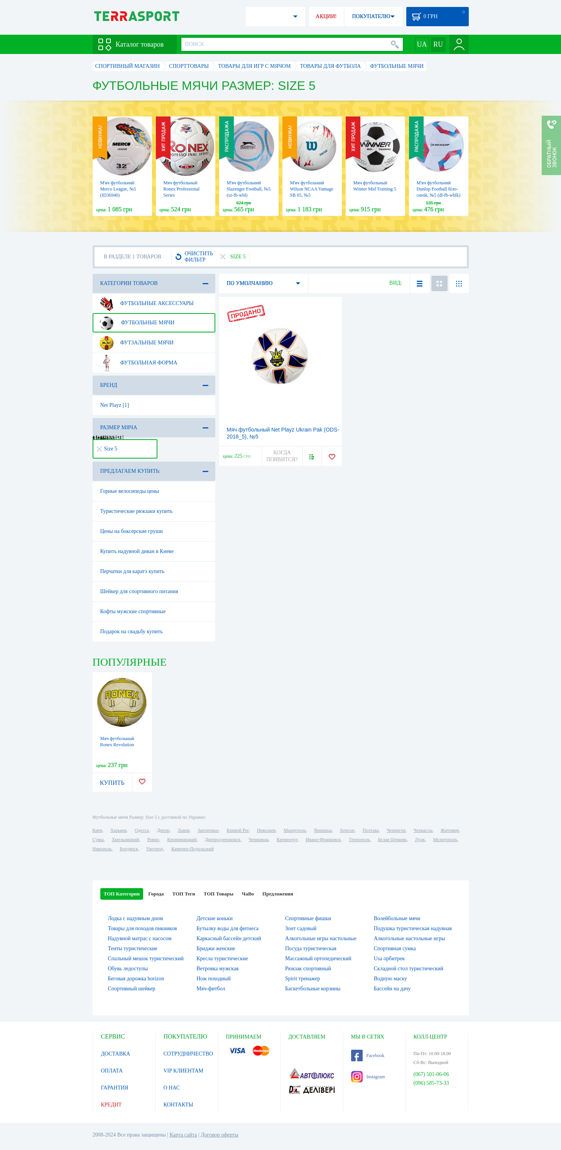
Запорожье (208, 830)
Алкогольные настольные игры (409, 938)
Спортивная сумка (395, 948)
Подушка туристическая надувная (413, 928)
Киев (97, 830)
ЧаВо (248, 894)
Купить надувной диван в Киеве (137, 551)
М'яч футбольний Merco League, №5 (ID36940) (118, 189)
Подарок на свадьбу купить (131, 631)
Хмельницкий (125, 839)
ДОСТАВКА (115, 1054)
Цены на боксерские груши (131, 531)
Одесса (142, 830)
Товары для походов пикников (142, 928)
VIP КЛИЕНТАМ (184, 1071)
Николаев (266, 830)
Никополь (102, 849)
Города (156, 894)
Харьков (118, 830)
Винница (322, 830)
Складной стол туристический (408, 968)
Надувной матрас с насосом (140, 938)
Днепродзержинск (223, 839)
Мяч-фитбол (210, 988)
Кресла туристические (222, 958)
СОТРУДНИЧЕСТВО (188, 1054)
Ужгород (154, 849)
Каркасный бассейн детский (228, 938)
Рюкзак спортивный (308, 968)
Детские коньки (214, 918)
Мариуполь (295, 830)
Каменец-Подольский (192, 849)
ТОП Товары (218, 894)
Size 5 (107, 449)
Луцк (420, 839)
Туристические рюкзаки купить (136, 511)
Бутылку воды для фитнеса (227, 928)
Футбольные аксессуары (146, 303)
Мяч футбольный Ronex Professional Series (182, 189)
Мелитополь (445, 839)
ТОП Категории (122, 894)
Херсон (347, 830)
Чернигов (396, 830)
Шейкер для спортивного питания (139, 591)
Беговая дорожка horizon (136, 978)
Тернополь (359, 839)
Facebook (368, 1055)
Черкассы (423, 830)
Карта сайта (183, 1135)
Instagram (368, 1077)
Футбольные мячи (136, 323)
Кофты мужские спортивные (133, 611)
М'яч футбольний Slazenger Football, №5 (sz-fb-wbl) (249, 189)
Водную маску (390, 978)
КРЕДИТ (111, 1105)
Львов (183, 830)
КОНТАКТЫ (178, 1105)
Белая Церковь (392, 839)
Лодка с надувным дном (135, 918)
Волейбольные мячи (397, 918)
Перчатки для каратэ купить (132, 571)
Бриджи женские (215, 948)
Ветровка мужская (217, 968)
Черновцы (258, 839)
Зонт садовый (300, 928)
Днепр (163, 830)
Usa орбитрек (389, 958)
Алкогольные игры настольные (321, 938)
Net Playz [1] (114, 405)
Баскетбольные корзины (312, 988)
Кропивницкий (181, 839)
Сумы (98, 839)
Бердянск (129, 849)
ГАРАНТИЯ (114, 1088)
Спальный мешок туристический (146, 958)
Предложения (277, 894)
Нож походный (213, 978)
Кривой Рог (237, 830)
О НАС (172, 1088)
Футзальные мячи (136, 343)
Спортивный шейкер (131, 988)
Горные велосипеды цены (129, 491)
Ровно (153, 839)
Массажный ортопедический (318, 958)
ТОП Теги (183, 894)
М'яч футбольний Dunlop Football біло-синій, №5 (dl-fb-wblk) (439, 189)
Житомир (450, 830)
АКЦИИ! (326, 16)
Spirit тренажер (302, 978)
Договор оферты (219, 1135)
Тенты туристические (132, 948)
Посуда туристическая (310, 948)
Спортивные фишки (308, 918)
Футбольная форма (137, 363)
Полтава (371, 830)
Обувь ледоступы (128, 968)
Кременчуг (287, 839)
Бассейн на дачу (392, 988)
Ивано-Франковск (323, 839)
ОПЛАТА (112, 1071)
